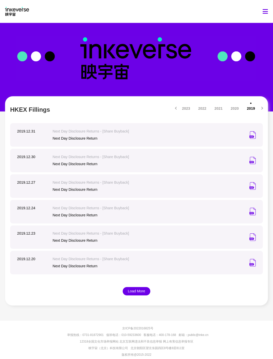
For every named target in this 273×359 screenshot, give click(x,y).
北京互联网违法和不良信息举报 (140, 336)
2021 (218, 108)
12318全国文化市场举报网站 (99, 336)
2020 (235, 108)
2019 (251, 108)
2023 (186, 108)
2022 (202, 108)
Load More (136, 287)
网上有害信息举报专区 (178, 336)
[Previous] (176, 108)
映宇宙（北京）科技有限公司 (108, 343)
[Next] (261, 108)
